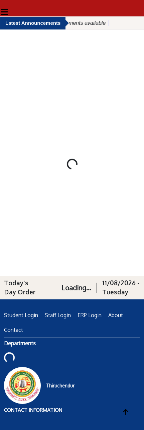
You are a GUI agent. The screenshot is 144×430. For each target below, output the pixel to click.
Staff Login (58, 315)
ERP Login (90, 315)
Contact (13, 330)
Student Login (21, 315)
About (115, 315)
